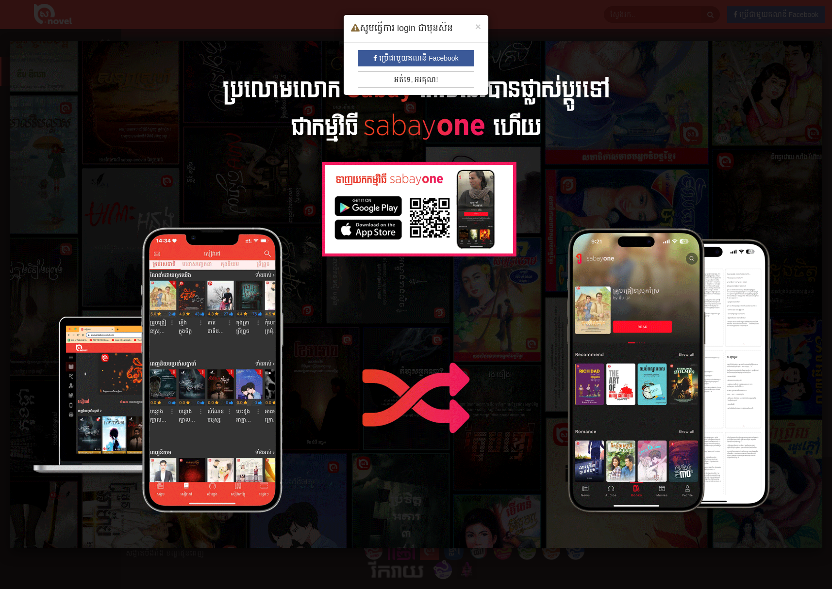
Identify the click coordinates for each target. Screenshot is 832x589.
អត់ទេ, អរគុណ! (416, 79)
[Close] (478, 26)
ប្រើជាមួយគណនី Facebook (415, 58)
